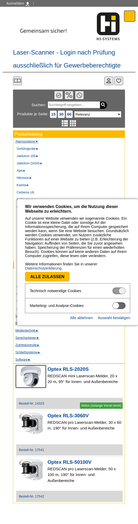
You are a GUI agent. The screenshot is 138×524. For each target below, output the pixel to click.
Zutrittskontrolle (27, 345)
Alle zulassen (30, 272)
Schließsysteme (28, 352)
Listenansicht (64, 123)
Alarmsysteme (26, 141)
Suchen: (39, 105)
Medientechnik (27, 330)
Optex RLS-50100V (69, 462)
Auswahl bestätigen (114, 314)
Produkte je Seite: (32, 114)
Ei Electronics (28, 199)
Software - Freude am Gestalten (108, 26)
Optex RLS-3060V (68, 415)
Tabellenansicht (73, 123)
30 (61, 114)
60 (69, 114)
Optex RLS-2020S (68, 369)
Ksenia (23, 185)
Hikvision (24, 178)
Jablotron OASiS (30, 163)
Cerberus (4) (25, 192)
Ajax (21, 170)
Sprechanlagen (27, 338)
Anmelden (17, 3)
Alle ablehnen (81, 314)
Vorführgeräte (28, 149)
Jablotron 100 (28, 156)
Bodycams (24, 323)
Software (23, 359)
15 (53, 114)
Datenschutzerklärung (99, 264)
